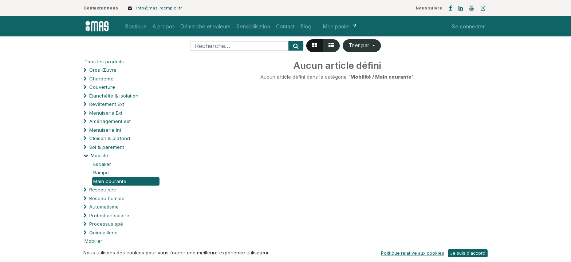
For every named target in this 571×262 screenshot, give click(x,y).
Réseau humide (107, 198)
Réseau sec (102, 189)
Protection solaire (109, 215)
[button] (362, 45)
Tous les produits (104, 61)
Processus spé (106, 224)
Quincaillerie (103, 232)
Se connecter (468, 26)
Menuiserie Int (105, 130)
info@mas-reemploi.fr (159, 8)
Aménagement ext (110, 121)
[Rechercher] (295, 46)
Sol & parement (107, 147)
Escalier (102, 164)
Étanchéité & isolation (113, 96)
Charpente (101, 79)
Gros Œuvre (103, 70)
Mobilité (99, 155)
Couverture (102, 87)
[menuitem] (136, 26)
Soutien (97, 250)
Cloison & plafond (109, 138)
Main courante (109, 181)
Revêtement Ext (106, 104)
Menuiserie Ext (105, 113)
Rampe (101, 172)
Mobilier (93, 241)
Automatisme (104, 207)
